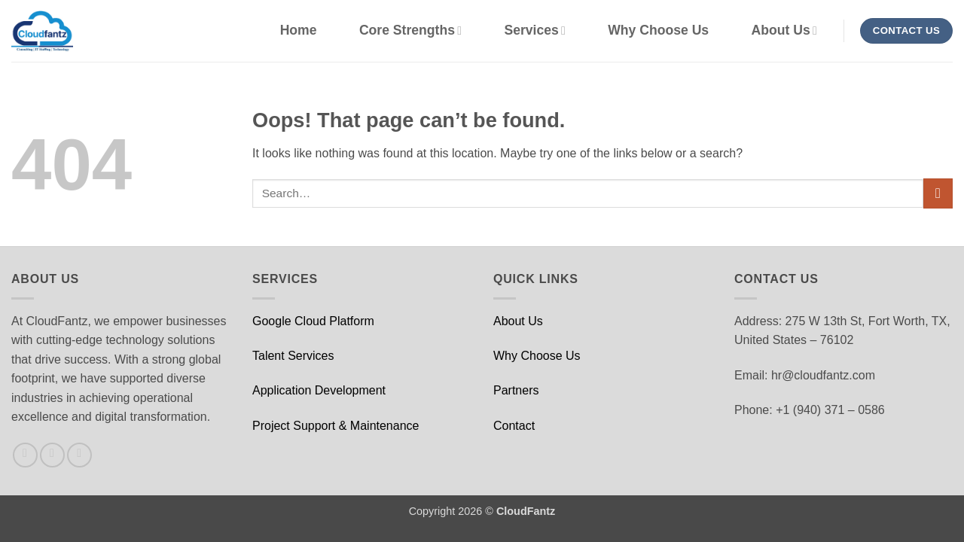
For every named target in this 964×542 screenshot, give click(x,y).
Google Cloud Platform (313, 321)
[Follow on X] (52, 455)
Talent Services (293, 355)
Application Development (319, 390)
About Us (784, 30)
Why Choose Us (658, 30)
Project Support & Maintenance (335, 425)
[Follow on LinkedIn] (79, 455)
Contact (514, 425)
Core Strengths (410, 30)
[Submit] (938, 193)
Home (298, 30)
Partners (515, 390)
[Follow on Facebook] (25, 455)
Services (534, 30)
